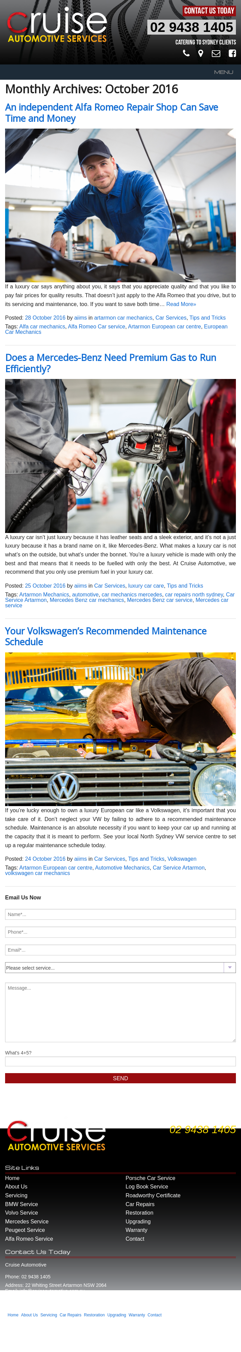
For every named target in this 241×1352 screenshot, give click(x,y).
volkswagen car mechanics (37, 873)
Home (12, 1178)
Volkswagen (181, 859)
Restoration (139, 1213)
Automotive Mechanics (122, 868)
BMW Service (21, 1204)
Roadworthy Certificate (153, 1195)
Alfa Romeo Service (29, 1239)
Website (12, 1345)
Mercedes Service (27, 1221)
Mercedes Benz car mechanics (87, 600)
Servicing (16, 1195)
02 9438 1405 (191, 27)
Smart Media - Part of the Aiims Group (61, 1345)
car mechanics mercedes (132, 594)
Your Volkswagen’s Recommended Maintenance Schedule (106, 636)
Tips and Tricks (207, 318)
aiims (80, 318)
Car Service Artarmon (179, 868)
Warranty (136, 1230)
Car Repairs (140, 1204)
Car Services (171, 318)
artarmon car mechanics (123, 318)
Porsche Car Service (150, 1178)
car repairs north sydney (194, 594)
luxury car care (146, 586)
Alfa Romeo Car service (96, 326)
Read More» (181, 304)
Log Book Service (147, 1186)
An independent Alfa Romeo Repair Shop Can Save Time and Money (111, 113)
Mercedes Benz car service (159, 600)
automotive (85, 594)
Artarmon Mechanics (44, 594)
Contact (135, 1239)
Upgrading (138, 1221)
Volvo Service (21, 1213)
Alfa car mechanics (42, 326)
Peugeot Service (25, 1230)
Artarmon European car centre (164, 326)
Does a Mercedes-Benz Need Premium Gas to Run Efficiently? (110, 363)
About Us (16, 1186)
